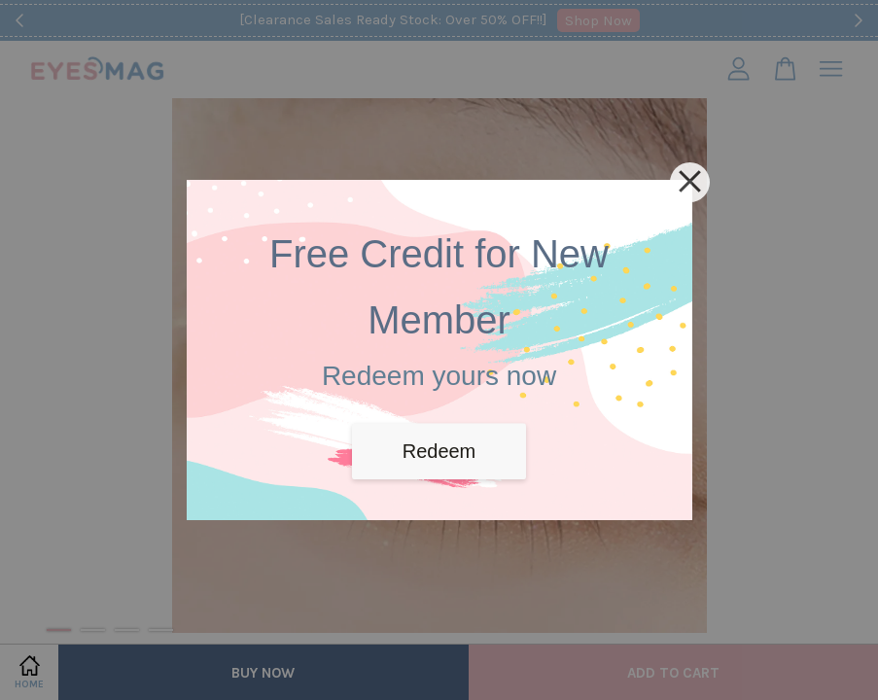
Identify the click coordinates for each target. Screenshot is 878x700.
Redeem (439, 451)
